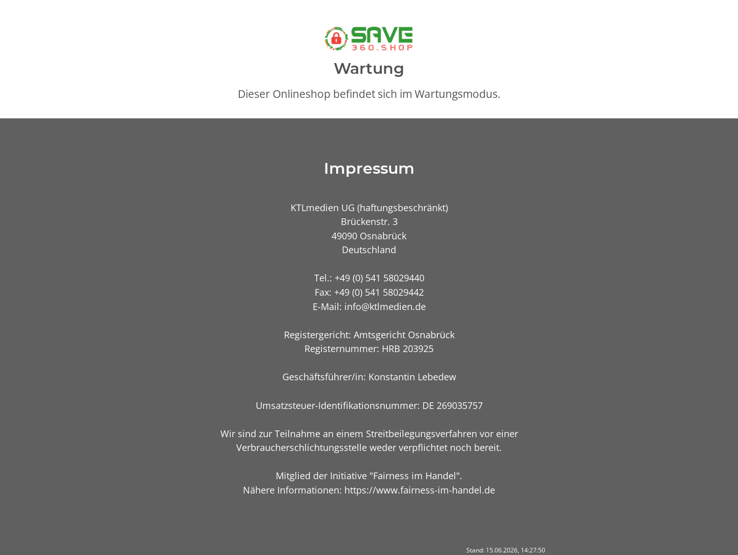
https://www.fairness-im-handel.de (419, 489)
